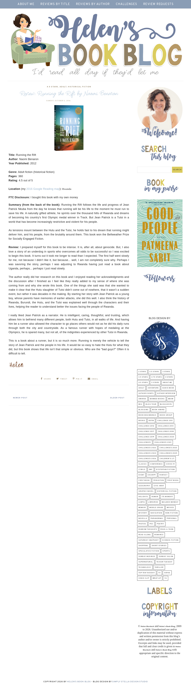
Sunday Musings (147, 556)
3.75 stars (156, 377)
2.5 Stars (154, 372)
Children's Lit (167, 459)
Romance (159, 535)
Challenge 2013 (166, 426)
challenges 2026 (147, 459)
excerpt (152, 475)
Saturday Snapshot (149, 540)
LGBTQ (142, 502)
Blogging (144, 410)
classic (143, 464)
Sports (166, 551)
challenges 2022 (147, 448)
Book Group (166, 415)
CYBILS (142, 470)
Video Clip (144, 578)
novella (143, 518)
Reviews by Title (55, 4)
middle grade (156, 508)
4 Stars (169, 377)
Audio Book (168, 388)
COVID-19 (170, 464)
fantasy (163, 475)
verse (167, 573)
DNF (151, 470)
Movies (170, 508)
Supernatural (146, 562)
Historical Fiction (79, 87)
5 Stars (155, 383)
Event (141, 475)
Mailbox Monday (170, 502)
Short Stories (159, 546)
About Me (26, 4)
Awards (142, 399)
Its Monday (167, 497)
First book (144, 480)
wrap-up (157, 578)
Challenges (126, 4)
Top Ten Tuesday (147, 573)
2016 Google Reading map (43, 188)
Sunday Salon (166, 556)
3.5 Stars (143, 377)
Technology (145, 567)
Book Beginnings (147, 415)
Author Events (146, 393)
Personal (172, 518)
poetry (160, 524)
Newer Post (23, 396)
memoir (142, 508)
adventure (153, 388)
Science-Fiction (170, 540)
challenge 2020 (166, 437)
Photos (142, 524)
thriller (159, 567)
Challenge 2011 (165, 421)
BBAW (170, 399)
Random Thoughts (148, 529)
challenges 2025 (168, 453)
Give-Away (159, 486)
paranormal (157, 518)
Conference (156, 464)
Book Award (158, 410)
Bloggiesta (166, 404)
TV (159, 573)
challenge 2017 (146, 431)
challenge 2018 (166, 431)
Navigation (156, 513)
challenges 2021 (163, 442)
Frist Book (173, 480)
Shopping (143, 546)
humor (155, 497)
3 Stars (166, 372)
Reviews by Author (93, 4)
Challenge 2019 (146, 437)
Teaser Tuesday (165, 562)
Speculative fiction (149, 551)
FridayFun (158, 480)
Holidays (143, 497)
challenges (145, 442)
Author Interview (166, 393)
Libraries (153, 502)
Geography (144, 486)
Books (142, 421)
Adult (63, 87)
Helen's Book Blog (79, 681)
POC (151, 524)
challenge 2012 (146, 426)
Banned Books (157, 399)
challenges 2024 (147, 453)
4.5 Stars (52, 87)
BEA (140, 404)
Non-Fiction (171, 513)
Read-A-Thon (166, 529)
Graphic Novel (146, 491)
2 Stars (142, 372)
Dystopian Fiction (165, 470)
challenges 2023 (168, 448)
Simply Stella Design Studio (130, 681)
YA (165, 578)
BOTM (151, 421)
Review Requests (158, 4)
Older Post (114, 396)
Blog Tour (151, 404)
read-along (145, 535)
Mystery (143, 513)
